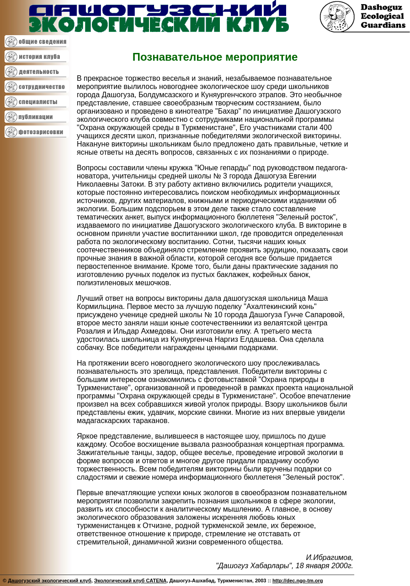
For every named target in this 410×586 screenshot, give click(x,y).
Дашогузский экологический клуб (49, 580)
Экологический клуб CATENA (130, 580)
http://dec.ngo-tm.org (297, 580)
